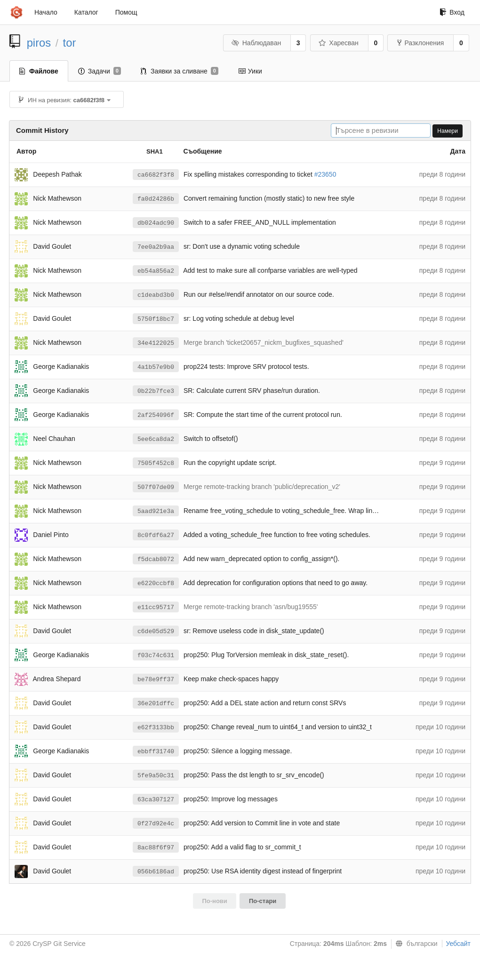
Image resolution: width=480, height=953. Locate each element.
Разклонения (420, 43)
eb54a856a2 (155, 271)
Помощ (126, 12)
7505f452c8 (155, 463)
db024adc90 (155, 223)
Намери (447, 131)
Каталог (86, 12)
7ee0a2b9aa (155, 247)
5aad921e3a (155, 511)
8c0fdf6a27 (155, 535)
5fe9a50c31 (155, 775)
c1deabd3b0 (155, 295)
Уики (250, 71)
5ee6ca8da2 (155, 439)
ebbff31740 (155, 751)
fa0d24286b (155, 199)
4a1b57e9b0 (155, 367)
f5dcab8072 (155, 559)
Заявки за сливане (179, 71)
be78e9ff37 (155, 679)
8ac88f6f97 (155, 847)
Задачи (99, 71)
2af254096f (155, 415)
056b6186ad (155, 871)
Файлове (38, 71)
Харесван (339, 43)
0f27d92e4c (155, 823)
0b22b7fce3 (155, 391)
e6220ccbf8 (155, 583)
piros (39, 42)
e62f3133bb (155, 727)
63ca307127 (155, 799)
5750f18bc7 (155, 319)
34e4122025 (155, 343)
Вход (452, 12)
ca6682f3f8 (155, 175)
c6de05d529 (155, 631)
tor (69, 42)
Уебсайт (458, 943)
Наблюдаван (256, 43)
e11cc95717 (155, 607)
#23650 (325, 174)
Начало (45, 12)
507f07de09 (155, 487)
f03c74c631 (155, 655)
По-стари (262, 900)
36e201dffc (155, 703)
